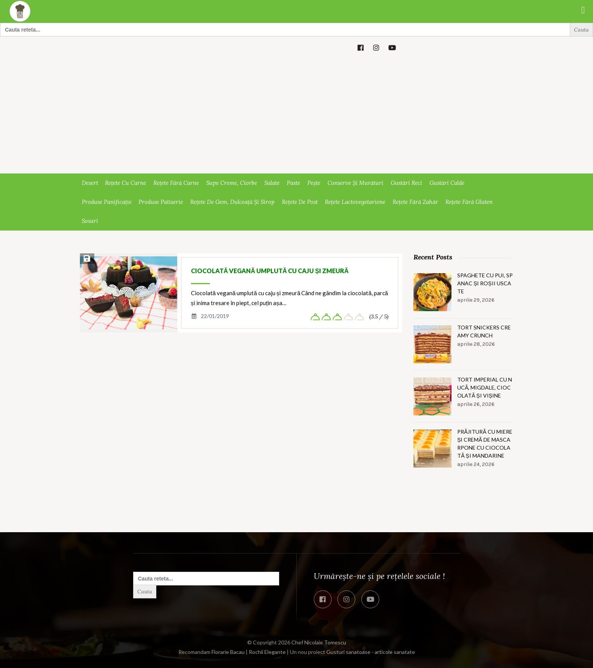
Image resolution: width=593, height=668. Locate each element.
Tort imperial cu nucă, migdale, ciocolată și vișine (484, 387)
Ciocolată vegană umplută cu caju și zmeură (270, 270)
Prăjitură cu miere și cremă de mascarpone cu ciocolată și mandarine (484, 443)
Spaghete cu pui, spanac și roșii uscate (485, 283)
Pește (313, 182)
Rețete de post (300, 201)
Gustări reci (406, 182)
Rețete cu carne (125, 182)
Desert (90, 182)
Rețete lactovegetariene (355, 201)
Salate (272, 182)
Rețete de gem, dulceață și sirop (232, 201)
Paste (293, 182)
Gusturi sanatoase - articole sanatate (370, 652)
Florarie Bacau (228, 652)
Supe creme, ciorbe (231, 182)
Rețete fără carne (176, 182)
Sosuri (90, 220)
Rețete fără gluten (469, 201)
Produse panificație (107, 201)
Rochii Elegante (267, 652)
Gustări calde (446, 182)
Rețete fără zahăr (415, 201)
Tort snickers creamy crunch (484, 331)
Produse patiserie (160, 201)
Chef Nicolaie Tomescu (318, 642)
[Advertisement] (297, 116)
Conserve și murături (355, 182)
